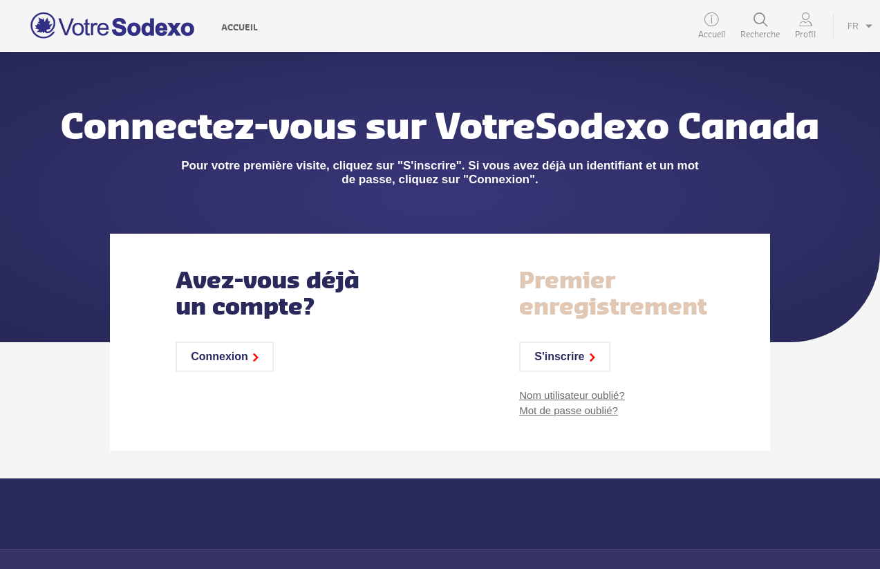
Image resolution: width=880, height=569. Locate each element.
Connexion (225, 356)
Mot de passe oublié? (568, 410)
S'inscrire (564, 356)
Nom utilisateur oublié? (572, 395)
